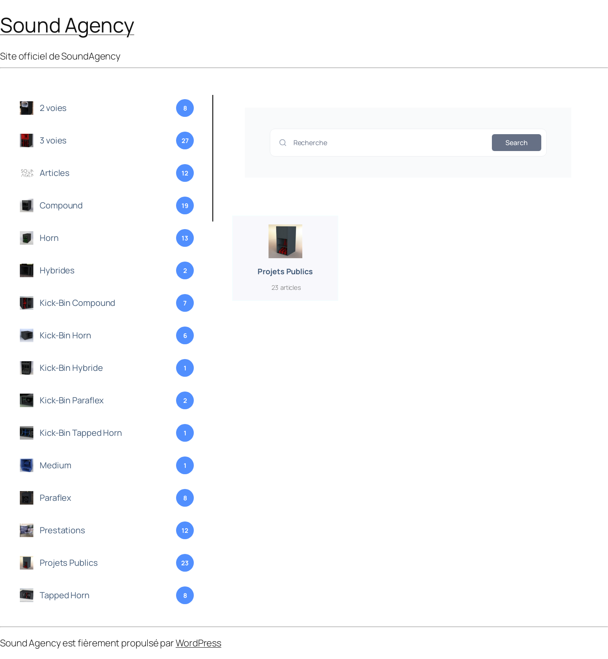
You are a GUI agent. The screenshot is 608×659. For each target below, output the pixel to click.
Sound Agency (67, 24)
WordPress (198, 643)
